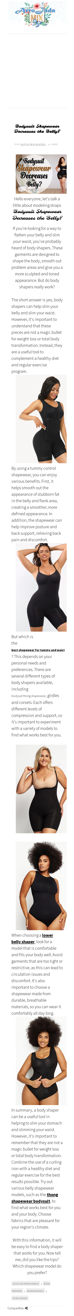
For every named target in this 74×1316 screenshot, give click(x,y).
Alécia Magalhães (33, 144)
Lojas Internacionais (26, 1283)
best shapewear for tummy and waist (38, 650)
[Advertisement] (37, 71)
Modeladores (35, 1290)
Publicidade (20, 1298)
